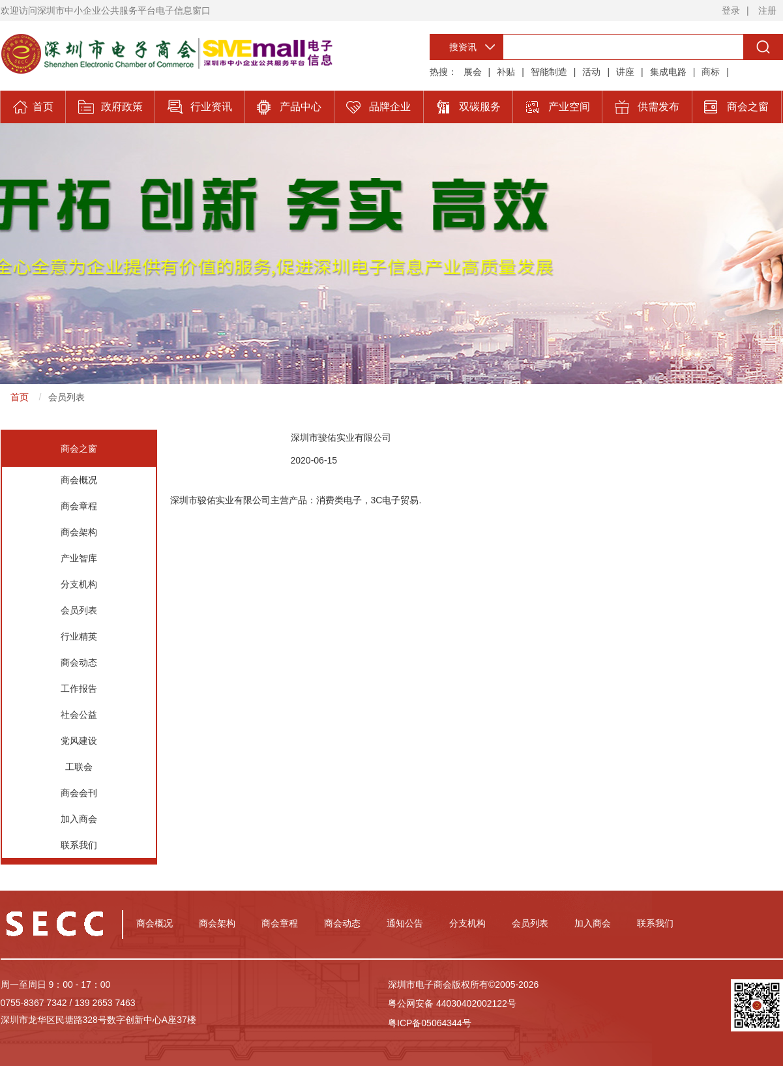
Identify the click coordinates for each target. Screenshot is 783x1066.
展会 (473, 72)
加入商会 (79, 819)
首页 (19, 397)
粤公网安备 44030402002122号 (452, 1003)
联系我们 (79, 845)
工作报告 (79, 688)
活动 (591, 72)
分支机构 (79, 584)
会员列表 (66, 397)
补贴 (506, 72)
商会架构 (79, 532)
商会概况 (79, 480)
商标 (711, 72)
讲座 (625, 72)
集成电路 (668, 72)
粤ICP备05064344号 (429, 1023)
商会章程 (79, 506)
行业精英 (79, 636)
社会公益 (79, 714)
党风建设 (79, 740)
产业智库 (79, 558)
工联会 (79, 767)
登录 (731, 10)
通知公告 (405, 923)
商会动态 (79, 662)
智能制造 (549, 72)
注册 (767, 10)
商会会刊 (79, 793)
